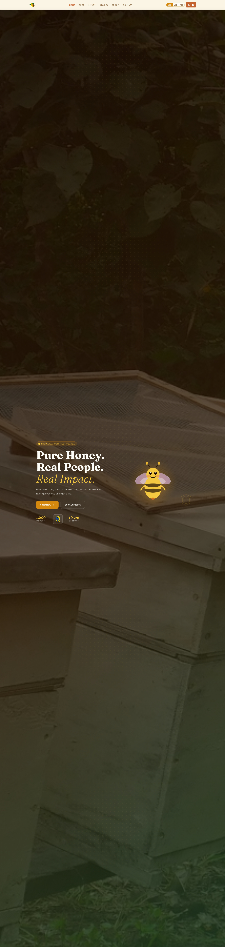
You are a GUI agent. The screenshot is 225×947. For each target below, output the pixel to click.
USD (175, 5)
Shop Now (47, 504)
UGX (169, 5)
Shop (82, 5)
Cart (191, 5)
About (115, 5)
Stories (104, 5)
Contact (127, 5)
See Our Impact (73, 504)
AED (181, 5)
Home (72, 5)
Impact (92, 5)
